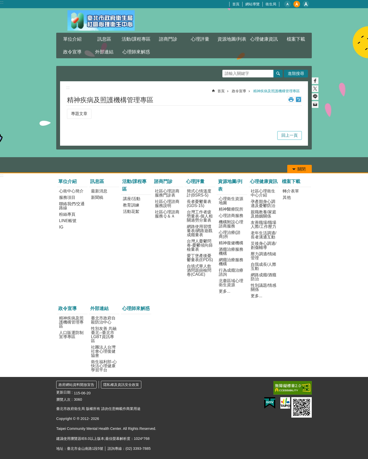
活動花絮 (131, 211)
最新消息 (99, 191)
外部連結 (104, 51)
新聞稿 (97, 197)
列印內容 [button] (291, 99)
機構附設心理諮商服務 (231, 224)
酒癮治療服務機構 (231, 251)
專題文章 (79, 113)
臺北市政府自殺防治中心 (103, 320)
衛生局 (271, 4)
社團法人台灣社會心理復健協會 (103, 351)
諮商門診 (168, 39)
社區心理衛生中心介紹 (263, 193)
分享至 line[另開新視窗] (315, 96)
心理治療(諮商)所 (229, 234)
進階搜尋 (296, 73)
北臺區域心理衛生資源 (231, 283)
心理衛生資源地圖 (231, 201)
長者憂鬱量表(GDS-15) (199, 203)
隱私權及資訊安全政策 (121, 385)
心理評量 (200, 39)
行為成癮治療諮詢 (231, 272)
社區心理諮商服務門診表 (167, 193)
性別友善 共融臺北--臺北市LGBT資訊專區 (104, 334)
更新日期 (63, 392)
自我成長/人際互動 (263, 266)
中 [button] (296, 4)
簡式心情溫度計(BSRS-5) (199, 193)
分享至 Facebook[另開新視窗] (315, 80)
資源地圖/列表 (231, 39)
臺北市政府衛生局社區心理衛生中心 (101, 20)
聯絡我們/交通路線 (72, 206)
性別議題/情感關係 (263, 287)
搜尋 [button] (278, 73)
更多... (224, 291)
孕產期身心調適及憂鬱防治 (263, 203)
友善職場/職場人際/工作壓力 (263, 224)
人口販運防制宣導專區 (71, 334)
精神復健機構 (231, 243)
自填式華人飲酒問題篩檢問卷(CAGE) (199, 270)
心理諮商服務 (231, 215)
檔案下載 (296, 39)
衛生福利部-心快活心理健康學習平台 (104, 366)
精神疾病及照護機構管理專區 (276, 91)
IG (61, 227)
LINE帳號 (67, 221)
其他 (287, 197)
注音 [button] (298, 99)
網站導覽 (252, 4)
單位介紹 (72, 39)
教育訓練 (131, 205)
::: (1, 2)
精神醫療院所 (231, 209)
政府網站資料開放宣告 (76, 385)
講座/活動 (131, 199)
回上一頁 (289, 135)
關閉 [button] (301, 169)
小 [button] (287, 4)
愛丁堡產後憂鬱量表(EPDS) (200, 258)
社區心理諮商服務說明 (167, 203)
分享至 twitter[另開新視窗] (315, 88)
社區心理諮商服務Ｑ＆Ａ (167, 214)
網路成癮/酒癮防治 (263, 277)
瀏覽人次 (63, 399)
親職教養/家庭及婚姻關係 (263, 214)
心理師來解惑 (136, 51)
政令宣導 (72, 51)
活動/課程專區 (136, 39)
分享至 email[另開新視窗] (315, 104)
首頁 (235, 4)
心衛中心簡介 (71, 191)
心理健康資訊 (264, 39)
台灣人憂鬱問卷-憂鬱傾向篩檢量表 (200, 245)
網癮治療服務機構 (231, 262)
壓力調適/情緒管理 (263, 256)
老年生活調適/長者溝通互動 (263, 235)
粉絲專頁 (67, 214)
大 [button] (306, 4)
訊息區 (104, 39)
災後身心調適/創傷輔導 (263, 245)
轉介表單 (291, 191)
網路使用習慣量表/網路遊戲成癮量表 (199, 230)
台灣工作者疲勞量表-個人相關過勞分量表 (200, 216)
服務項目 (67, 197)
